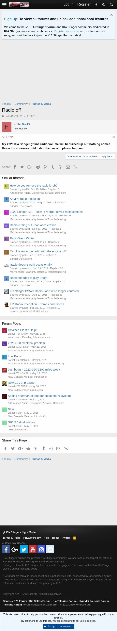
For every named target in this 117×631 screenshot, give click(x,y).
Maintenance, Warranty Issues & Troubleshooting (38, 219)
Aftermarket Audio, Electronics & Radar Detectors (38, 192)
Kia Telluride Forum (65, 601)
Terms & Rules (12, 537)
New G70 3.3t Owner (22, 382)
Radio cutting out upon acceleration (33, 225)
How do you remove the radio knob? (33, 185)
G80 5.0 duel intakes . (22, 422)
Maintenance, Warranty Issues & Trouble (31, 350)
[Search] (111, 4)
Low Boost (15, 356)
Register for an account (69, 31)
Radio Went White (22, 238)
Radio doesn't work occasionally (31, 264)
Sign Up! (11, 19)
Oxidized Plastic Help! (22, 330)
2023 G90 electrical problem (26, 343)
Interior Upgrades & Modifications (29, 311)
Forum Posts (11, 323)
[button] (4, 4)
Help (46, 537)
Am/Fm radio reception (25, 198)
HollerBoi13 (11, 116)
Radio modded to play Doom (28, 277)
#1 (113, 137)
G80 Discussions (17, 429)
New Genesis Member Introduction (27, 376)
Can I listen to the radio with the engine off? (38, 251)
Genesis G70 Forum (15, 601)
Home (55, 537)
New (11, 409)
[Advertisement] (59, 73)
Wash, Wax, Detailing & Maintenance (29, 337)
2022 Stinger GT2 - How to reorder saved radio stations (46, 211)
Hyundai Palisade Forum (94, 601)
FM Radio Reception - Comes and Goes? (37, 304)
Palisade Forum (12, 604)
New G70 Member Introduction (25, 390)
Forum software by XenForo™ (56, 604)
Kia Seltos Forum (39, 601)
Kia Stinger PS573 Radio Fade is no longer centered (44, 291)
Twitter (66, 537)
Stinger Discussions (21, 206)
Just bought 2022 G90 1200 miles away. (34, 369)
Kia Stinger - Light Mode (19, 532)
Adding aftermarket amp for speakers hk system (39, 395)
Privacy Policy (32, 537)
